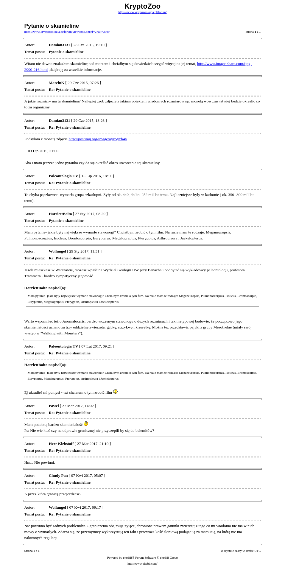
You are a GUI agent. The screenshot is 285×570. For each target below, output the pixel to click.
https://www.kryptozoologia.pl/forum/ (142, 12)
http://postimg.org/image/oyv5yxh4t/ (97, 139)
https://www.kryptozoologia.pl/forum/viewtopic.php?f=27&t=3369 (67, 31)
